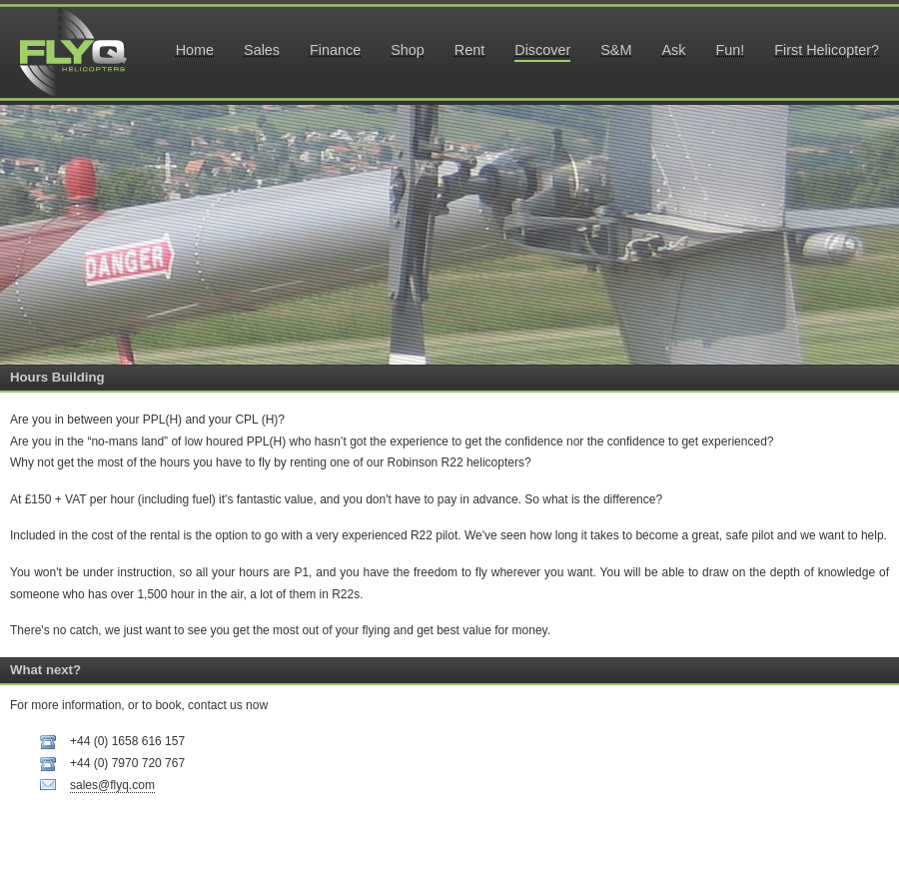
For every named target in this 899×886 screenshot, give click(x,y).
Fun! (729, 50)
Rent (469, 50)
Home (195, 50)
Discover (542, 50)
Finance (335, 50)
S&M (615, 50)
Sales (262, 50)
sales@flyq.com (112, 785)
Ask (673, 50)
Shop (408, 50)
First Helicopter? (826, 50)
